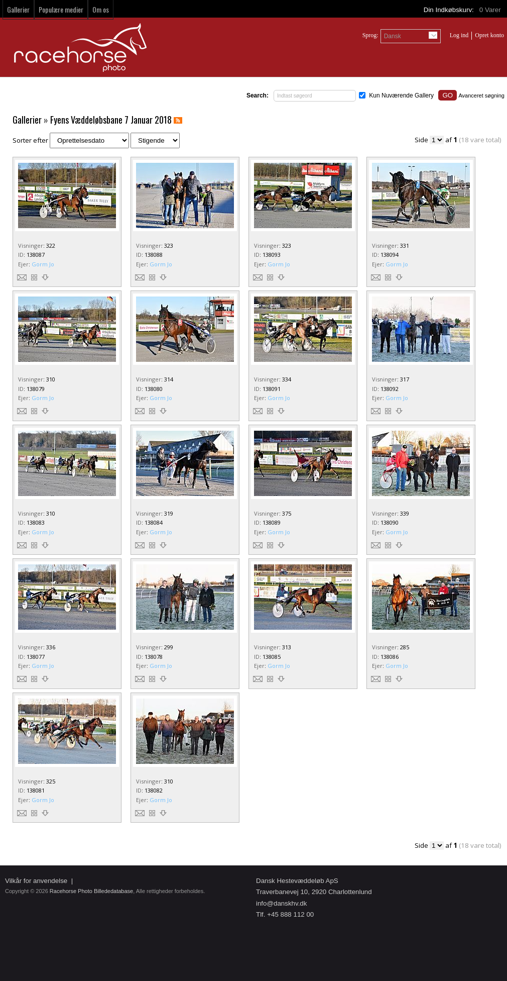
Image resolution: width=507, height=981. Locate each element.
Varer (490, 10)
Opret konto (489, 35)
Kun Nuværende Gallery (401, 95)
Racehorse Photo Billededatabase (91, 891)
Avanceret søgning (481, 95)
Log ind (459, 35)
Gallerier (18, 9)
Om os (100, 9)
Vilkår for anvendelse (36, 881)
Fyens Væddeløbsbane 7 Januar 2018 (111, 119)
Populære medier (61, 9)
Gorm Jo (43, 264)
